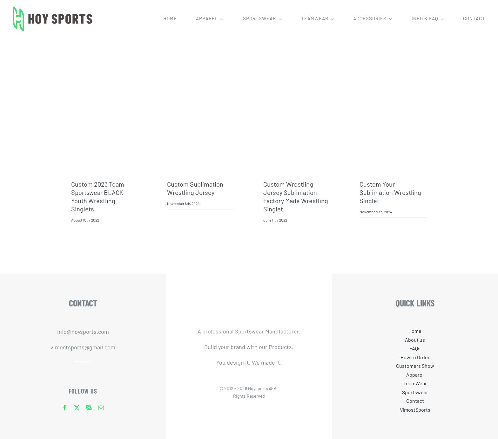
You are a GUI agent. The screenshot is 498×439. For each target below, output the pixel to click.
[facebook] (65, 407)
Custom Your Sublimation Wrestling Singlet (390, 192)
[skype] (89, 407)
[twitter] (77, 407)
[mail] (101, 407)
